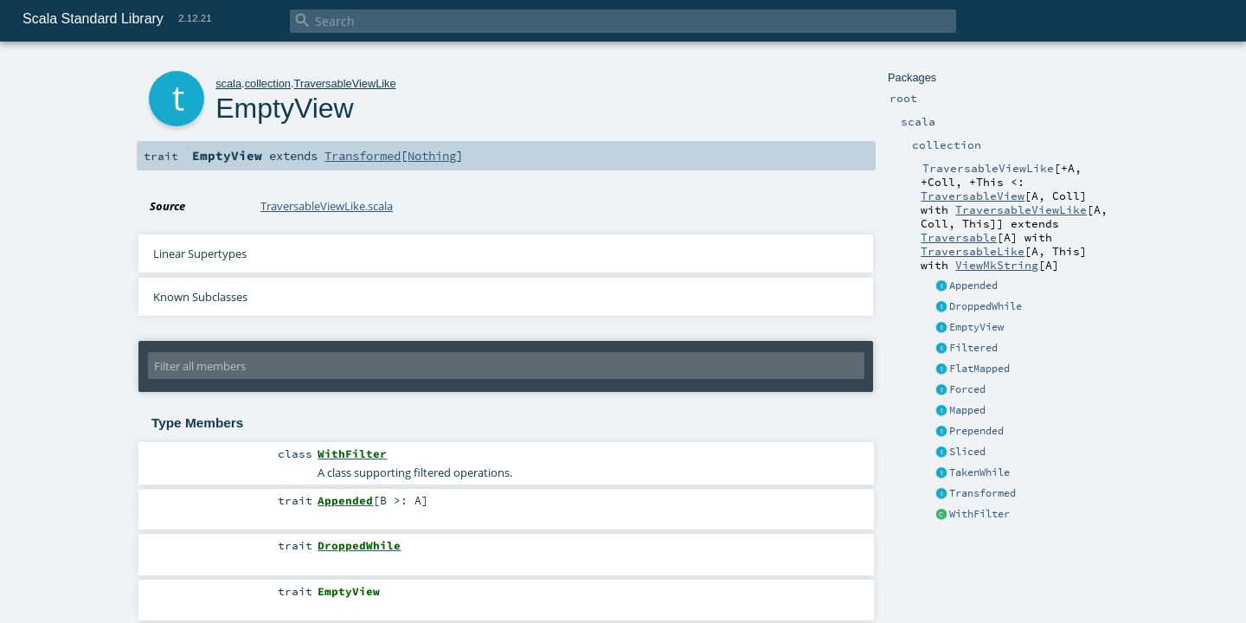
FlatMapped (979, 369)
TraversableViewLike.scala (326, 206)
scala (228, 83)
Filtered (973, 348)
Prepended (976, 431)
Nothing (432, 156)
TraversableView (972, 195)
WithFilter (979, 514)
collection (268, 83)
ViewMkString (996, 265)
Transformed (982, 493)
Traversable (959, 237)
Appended (973, 285)
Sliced (967, 452)
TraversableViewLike (1021, 209)
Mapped (967, 410)
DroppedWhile (985, 306)
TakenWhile (979, 472)
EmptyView (976, 327)
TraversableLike (972, 251)
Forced (967, 389)
